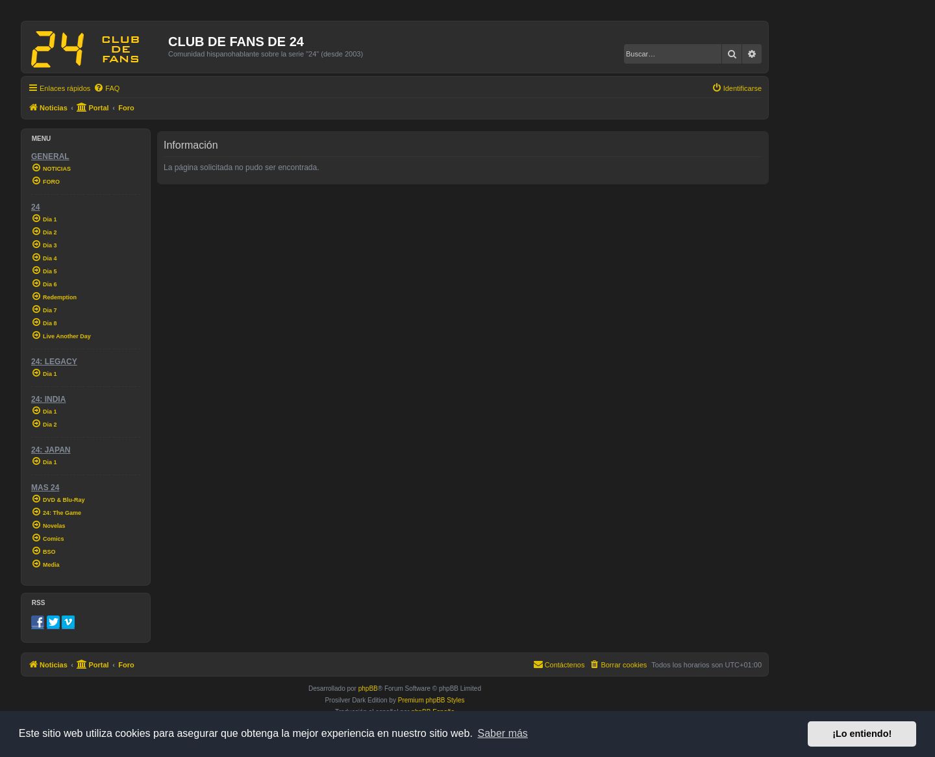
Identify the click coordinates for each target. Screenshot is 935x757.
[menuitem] (106, 88)
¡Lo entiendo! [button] (861, 733)
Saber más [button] (503, 733)
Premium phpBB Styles (431, 700)
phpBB (368, 688)
